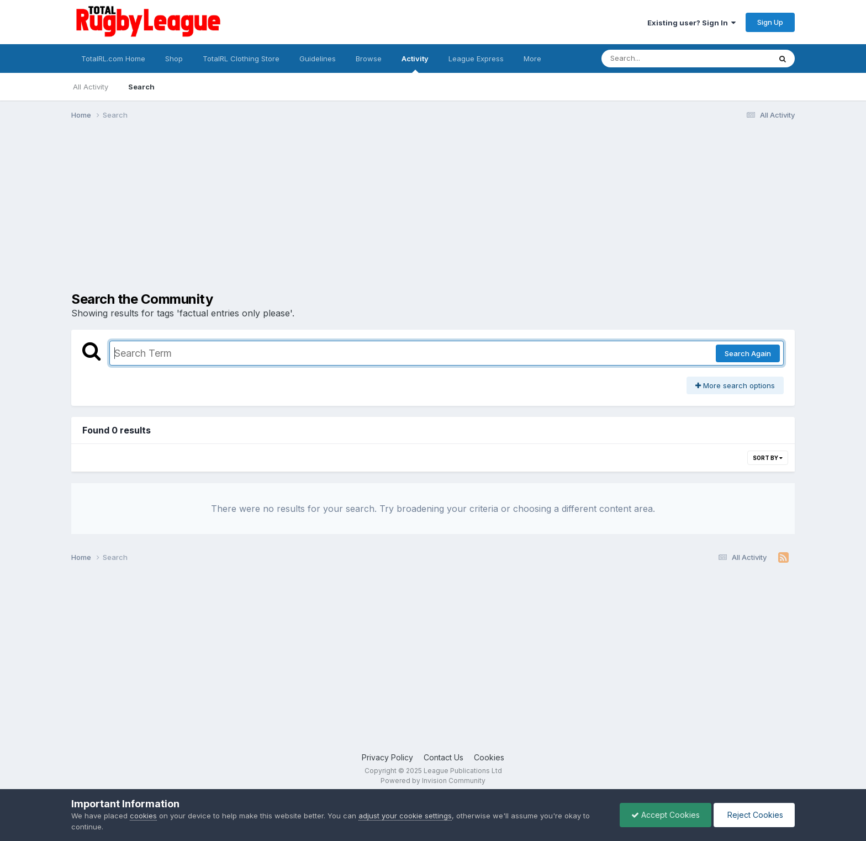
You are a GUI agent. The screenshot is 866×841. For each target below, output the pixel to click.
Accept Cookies (665, 814)
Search (141, 86)
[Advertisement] (272, 214)
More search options (735, 385)
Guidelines (317, 58)
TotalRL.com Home (113, 58)
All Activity (90, 86)
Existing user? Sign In (691, 22)
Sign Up (770, 22)
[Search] (655, 58)
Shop (174, 58)
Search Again (748, 353)
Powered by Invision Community (433, 780)
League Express (476, 58)
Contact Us (443, 757)
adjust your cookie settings (405, 815)
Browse (369, 58)
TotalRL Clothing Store (241, 58)
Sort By (768, 457)
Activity (415, 63)
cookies (143, 815)
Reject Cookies (754, 814)
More (532, 58)
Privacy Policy (387, 757)
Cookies (489, 757)
